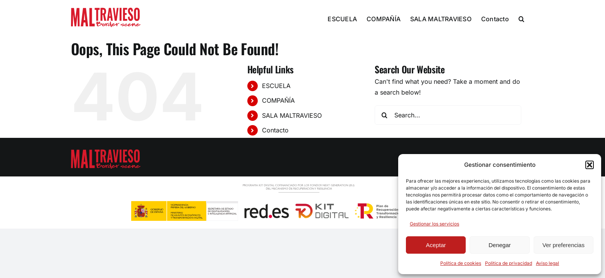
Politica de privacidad (508, 263)
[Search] (384, 115)
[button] (589, 165)
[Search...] (448, 115)
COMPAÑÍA (278, 100)
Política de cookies (460, 263)
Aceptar (436, 245)
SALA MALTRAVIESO (292, 115)
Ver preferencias (563, 245)
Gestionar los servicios (434, 224)
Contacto (275, 130)
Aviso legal (547, 263)
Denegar (499, 245)
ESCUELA (276, 86)
